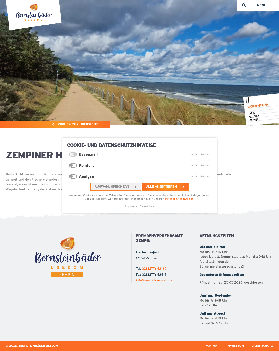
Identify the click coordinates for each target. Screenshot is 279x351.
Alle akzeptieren (161, 186)
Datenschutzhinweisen (179, 198)
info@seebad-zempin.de (154, 280)
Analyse (86, 176)
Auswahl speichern (112, 186)
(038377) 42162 (154, 268)
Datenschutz (147, 206)
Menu (265, 5)
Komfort (86, 165)
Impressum (131, 206)
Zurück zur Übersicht (78, 124)
